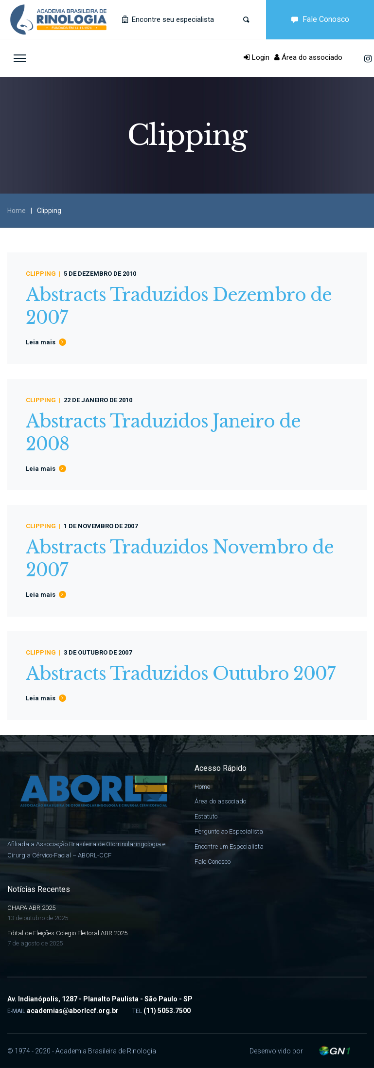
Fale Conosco (318, 19)
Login (256, 57)
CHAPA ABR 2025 (31, 907)
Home (16, 210)
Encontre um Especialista (229, 846)
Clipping (41, 273)
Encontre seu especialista (168, 19)
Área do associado (308, 57)
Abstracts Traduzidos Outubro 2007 (180, 674)
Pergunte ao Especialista (229, 831)
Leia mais (40, 342)
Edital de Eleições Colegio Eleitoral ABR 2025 (67, 933)
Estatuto (206, 816)
